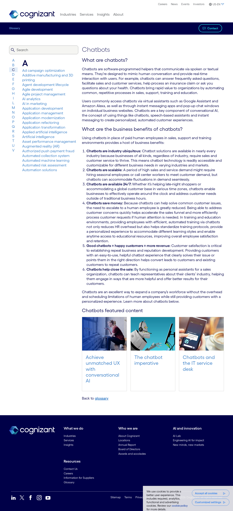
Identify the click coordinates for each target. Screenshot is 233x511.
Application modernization (43, 118)
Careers (162, 4)
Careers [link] (68, 473)
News (174, 4)
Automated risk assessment (44, 165)
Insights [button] (103, 14)
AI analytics (31, 99)
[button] (216, 4)
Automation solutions (39, 170)
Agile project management (43, 94)
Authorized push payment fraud (48, 151)
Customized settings (208, 502)
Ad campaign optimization (43, 70)
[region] (188, 498)
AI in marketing (34, 104)
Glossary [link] (69, 482)
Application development (42, 108)
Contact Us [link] (71, 468)
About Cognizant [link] (129, 435)
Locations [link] (124, 440)
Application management (42, 113)
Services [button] (86, 14)
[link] (32, 14)
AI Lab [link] (177, 435)
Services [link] (69, 440)
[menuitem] (162, 4)
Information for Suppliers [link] (79, 477)
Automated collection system (46, 156)
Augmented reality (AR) (41, 146)
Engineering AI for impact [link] (188, 440)
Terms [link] (128, 497)
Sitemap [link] (115, 497)
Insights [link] (68, 444)
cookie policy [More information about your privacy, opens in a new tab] (180, 505)
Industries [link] (70, 435)
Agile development (37, 89)
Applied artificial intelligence (44, 132)
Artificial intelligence (38, 137)
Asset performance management (49, 141)
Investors (198, 4)
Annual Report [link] (127, 444)
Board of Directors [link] (129, 449)
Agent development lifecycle (45, 85)
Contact (212, 28)
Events (185, 4)
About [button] (118, 14)
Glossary (14, 28)
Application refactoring (40, 123)
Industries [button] (68, 14)
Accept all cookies (206, 493)
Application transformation (43, 127)
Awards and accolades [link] (132, 453)
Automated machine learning (45, 160)
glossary (101, 398)
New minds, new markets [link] (188, 444)
